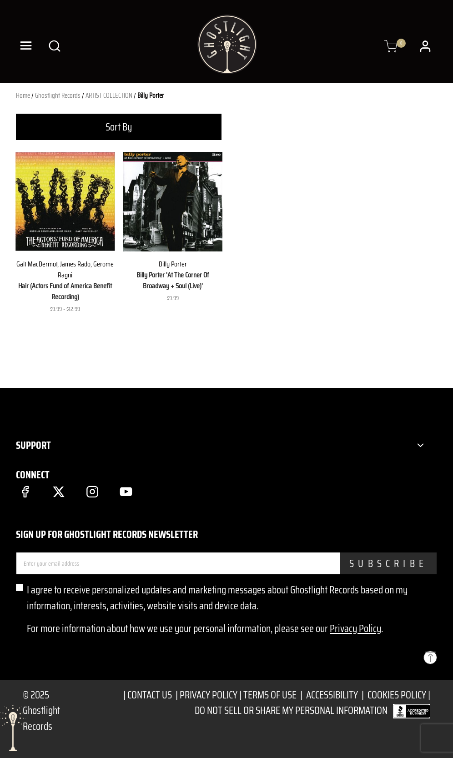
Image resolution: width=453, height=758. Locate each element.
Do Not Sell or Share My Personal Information (291, 710)
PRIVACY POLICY (208, 695)
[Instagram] (92, 491)
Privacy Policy (355, 628)
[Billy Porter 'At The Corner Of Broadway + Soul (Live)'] (173, 201)
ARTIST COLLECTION (109, 95)
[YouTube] (126, 491)
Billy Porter (150, 95)
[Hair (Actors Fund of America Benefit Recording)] (65, 201)
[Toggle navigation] (26, 46)
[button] (426, 46)
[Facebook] (25, 491)
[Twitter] (58, 491)
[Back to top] (430, 657)
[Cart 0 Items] (390, 47)
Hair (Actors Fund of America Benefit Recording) (65, 291)
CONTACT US (150, 695)
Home (23, 95)
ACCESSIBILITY (332, 695)
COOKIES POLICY (396, 695)
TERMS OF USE (270, 695)
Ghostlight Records (58, 95)
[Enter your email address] (178, 563)
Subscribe (388, 563)
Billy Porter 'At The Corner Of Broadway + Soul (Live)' (172, 280)
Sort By (119, 127)
